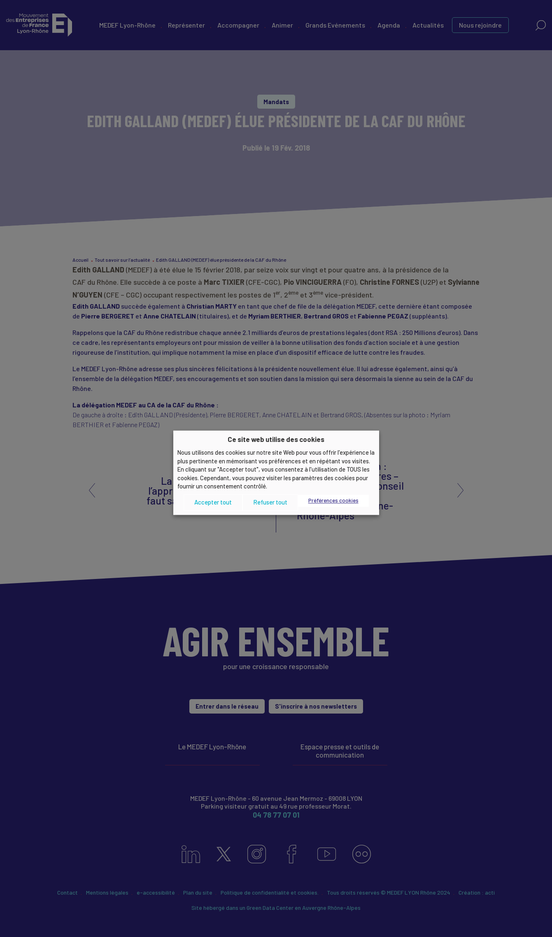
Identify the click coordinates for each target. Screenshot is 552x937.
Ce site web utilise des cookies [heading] (276, 439)
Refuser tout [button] (270, 502)
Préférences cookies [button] (333, 500)
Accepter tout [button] (213, 502)
